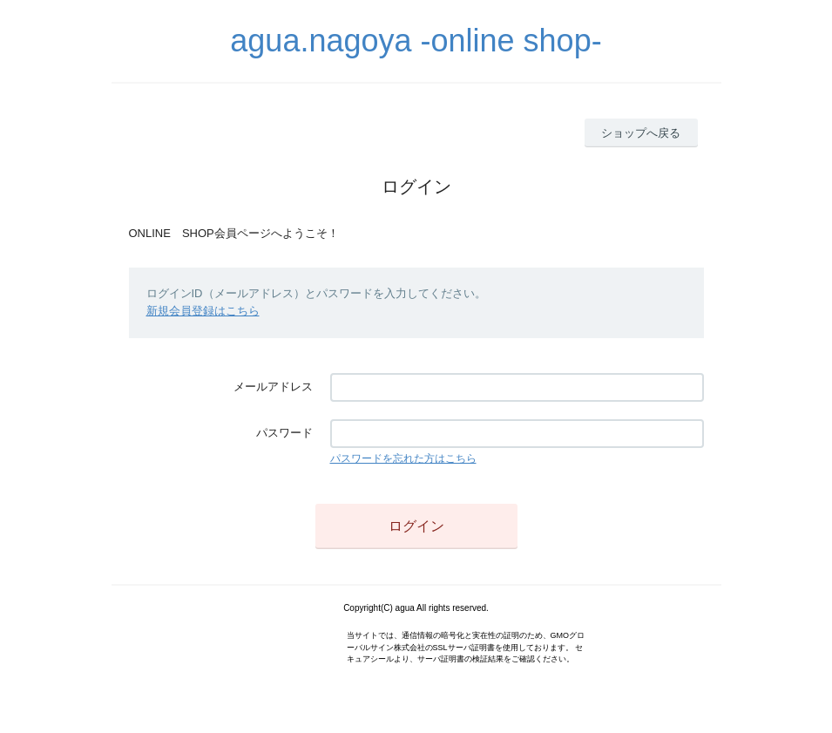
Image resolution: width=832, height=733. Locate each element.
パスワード (284, 432)
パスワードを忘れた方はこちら (403, 458)
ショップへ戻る (640, 132)
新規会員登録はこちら (203, 310)
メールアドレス (273, 386)
